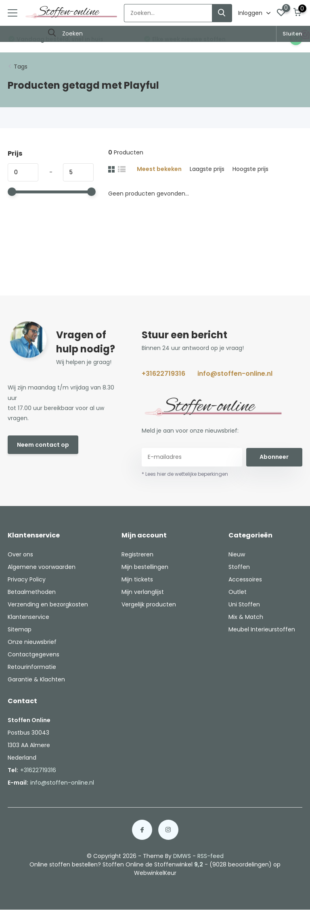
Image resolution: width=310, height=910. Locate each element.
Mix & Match (245, 617)
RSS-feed (210, 856)
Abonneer (274, 457)
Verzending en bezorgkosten (48, 604)
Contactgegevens (33, 654)
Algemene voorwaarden (41, 567)
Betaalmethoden (32, 592)
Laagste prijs (207, 169)
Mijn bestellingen (144, 567)
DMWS (182, 856)
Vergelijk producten (148, 604)
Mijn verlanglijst (142, 592)
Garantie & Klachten (36, 679)
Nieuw (236, 554)
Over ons (20, 554)
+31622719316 (163, 373)
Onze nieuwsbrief (32, 642)
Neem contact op (43, 445)
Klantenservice (28, 617)
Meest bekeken (159, 169)
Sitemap (19, 629)
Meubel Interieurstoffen (261, 629)
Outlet (237, 592)
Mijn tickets (137, 579)
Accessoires (245, 579)
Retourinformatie (32, 667)
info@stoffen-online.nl (234, 373)
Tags (20, 66)
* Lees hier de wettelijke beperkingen (185, 474)
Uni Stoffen (244, 604)
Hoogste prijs (250, 169)
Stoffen (239, 567)
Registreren (137, 554)
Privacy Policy (27, 579)
